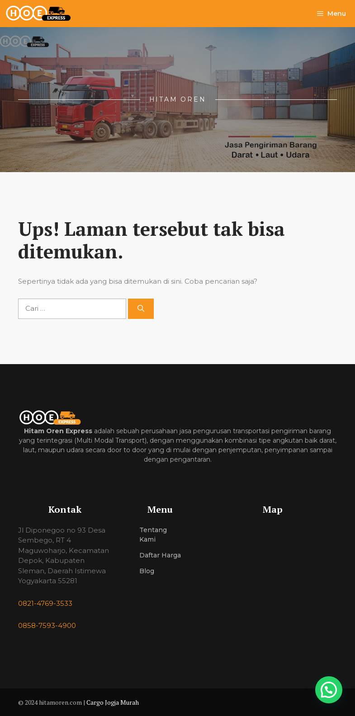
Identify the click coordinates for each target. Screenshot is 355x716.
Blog (146, 571)
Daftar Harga (160, 555)
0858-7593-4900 (47, 625)
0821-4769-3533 (45, 603)
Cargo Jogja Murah (112, 702)
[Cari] (141, 309)
